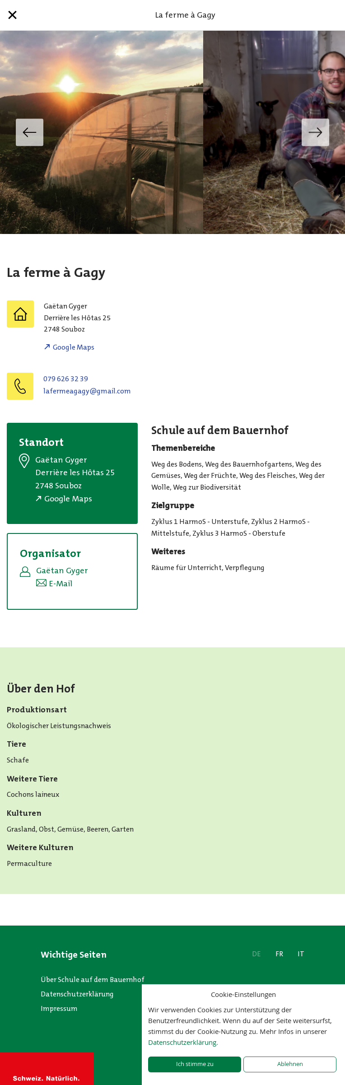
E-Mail (60, 583)
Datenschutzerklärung (77, 994)
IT (301, 954)
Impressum (59, 1008)
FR (279, 954)
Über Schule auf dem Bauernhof (93, 979)
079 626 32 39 (65, 378)
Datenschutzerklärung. (183, 1042)
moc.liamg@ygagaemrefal (87, 391)
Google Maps (73, 347)
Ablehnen (290, 1064)
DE (256, 954)
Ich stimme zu (195, 1064)
